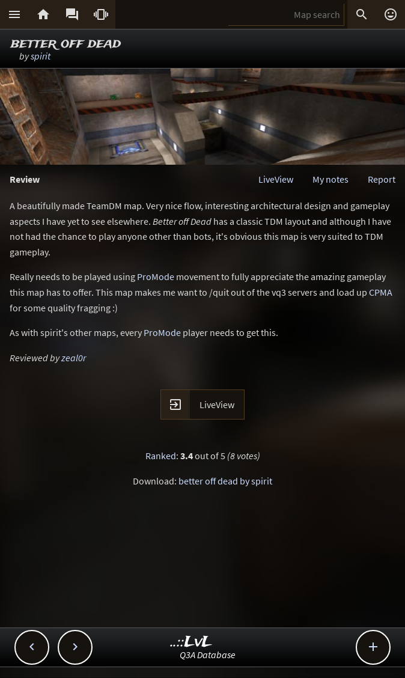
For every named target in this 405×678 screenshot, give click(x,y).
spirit (40, 56)
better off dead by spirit (225, 481)
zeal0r (73, 358)
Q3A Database (208, 655)
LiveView (275, 179)
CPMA (380, 292)
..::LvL (191, 642)
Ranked (160, 456)
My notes (330, 179)
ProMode (155, 276)
